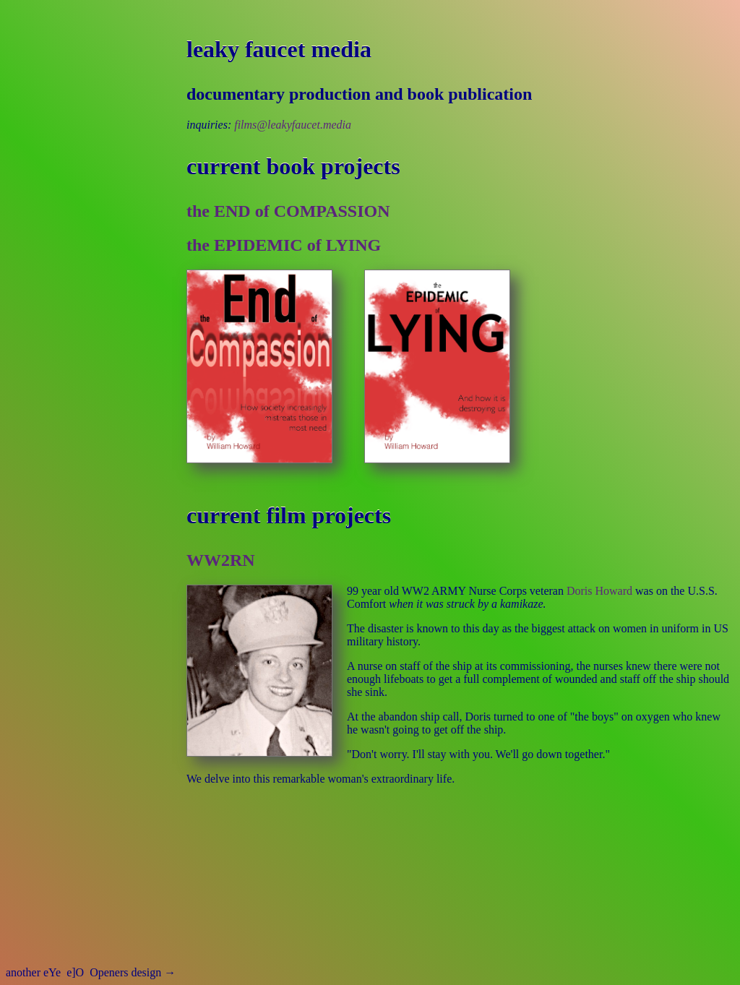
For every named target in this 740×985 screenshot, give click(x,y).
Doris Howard (599, 591)
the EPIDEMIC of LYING (283, 245)
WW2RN (220, 560)
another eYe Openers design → (91, 972)
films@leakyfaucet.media (292, 125)
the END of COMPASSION (288, 211)
